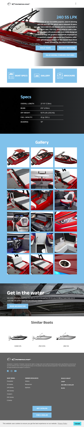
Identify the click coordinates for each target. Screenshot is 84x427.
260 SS (66, 345)
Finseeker (10, 380)
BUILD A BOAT (65, 377)
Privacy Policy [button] (62, 423)
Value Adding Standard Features (60, 55)
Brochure (66, 75)
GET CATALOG (42, 407)
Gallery (42, 75)
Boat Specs (18, 75)
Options (27, 386)
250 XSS (42, 345)
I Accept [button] (77, 423)
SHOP (63, 380)
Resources (28, 383)
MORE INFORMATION (17, 305)
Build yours (45, 48)
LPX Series (10, 386)
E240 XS (18, 345)
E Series (9, 399)
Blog (63, 387)
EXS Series (10, 396)
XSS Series (10, 389)
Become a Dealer (67, 383)
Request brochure (67, 48)
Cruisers (9, 393)
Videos (27, 380)
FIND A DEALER (42, 413)
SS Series (10, 383)
